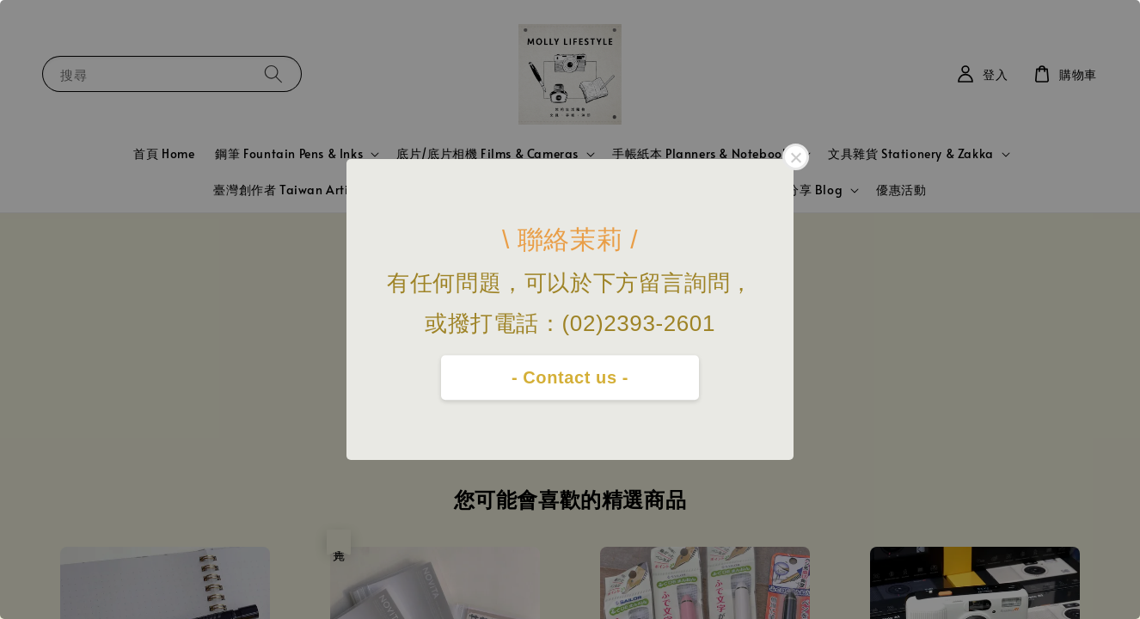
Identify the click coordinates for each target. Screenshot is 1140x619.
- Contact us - (570, 377)
